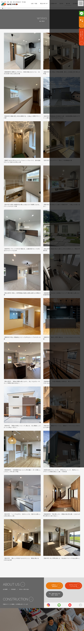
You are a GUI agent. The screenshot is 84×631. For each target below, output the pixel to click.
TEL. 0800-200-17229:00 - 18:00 (54, 589)
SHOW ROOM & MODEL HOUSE (62, 609)
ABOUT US (11, 580)
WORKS (43, 620)
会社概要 (5, 584)
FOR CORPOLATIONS (60, 623)
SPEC (42, 613)
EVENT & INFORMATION (60, 613)
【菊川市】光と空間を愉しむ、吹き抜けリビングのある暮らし (61, 558)
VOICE (43, 623)
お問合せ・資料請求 (54, 581)
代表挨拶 (13, 584)
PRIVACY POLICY (59, 627)
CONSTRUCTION (15, 595)
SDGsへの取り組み (24, 584)
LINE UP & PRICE (46, 617)
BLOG (42, 627)
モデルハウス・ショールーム (73, 581)
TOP (42, 609)
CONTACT (57, 620)
